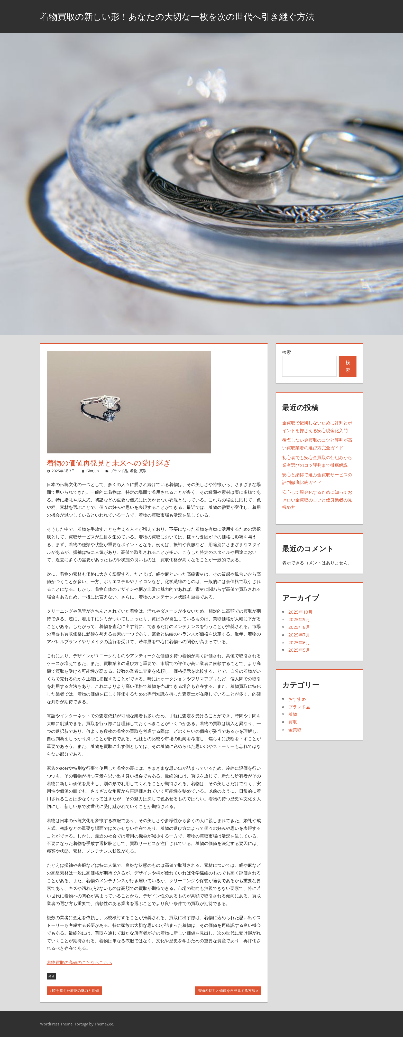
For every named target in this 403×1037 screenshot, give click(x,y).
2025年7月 (299, 635)
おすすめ (297, 699)
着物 (133, 470)
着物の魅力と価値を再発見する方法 (226, 991)
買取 (142, 470)
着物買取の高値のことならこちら (79, 962)
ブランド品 (119, 470)
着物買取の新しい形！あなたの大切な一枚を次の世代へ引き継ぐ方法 (185, 16)
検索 (286, 352)
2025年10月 (300, 612)
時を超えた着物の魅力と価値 (75, 991)
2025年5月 (299, 650)
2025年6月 (299, 642)
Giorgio (92, 470)
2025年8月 (299, 627)
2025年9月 (299, 619)
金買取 (294, 729)
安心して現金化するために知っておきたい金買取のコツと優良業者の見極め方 (317, 499)
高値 (51, 976)
